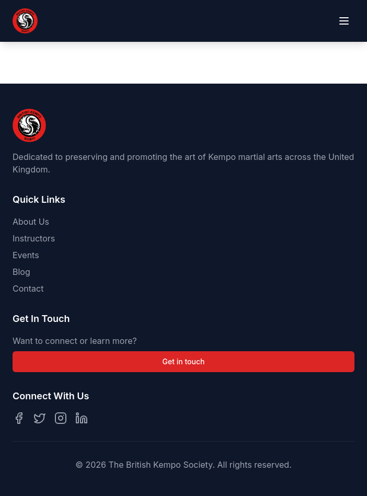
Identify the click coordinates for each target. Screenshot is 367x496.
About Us (31, 221)
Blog (21, 272)
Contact (28, 288)
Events (26, 255)
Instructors (34, 238)
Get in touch (184, 361)
